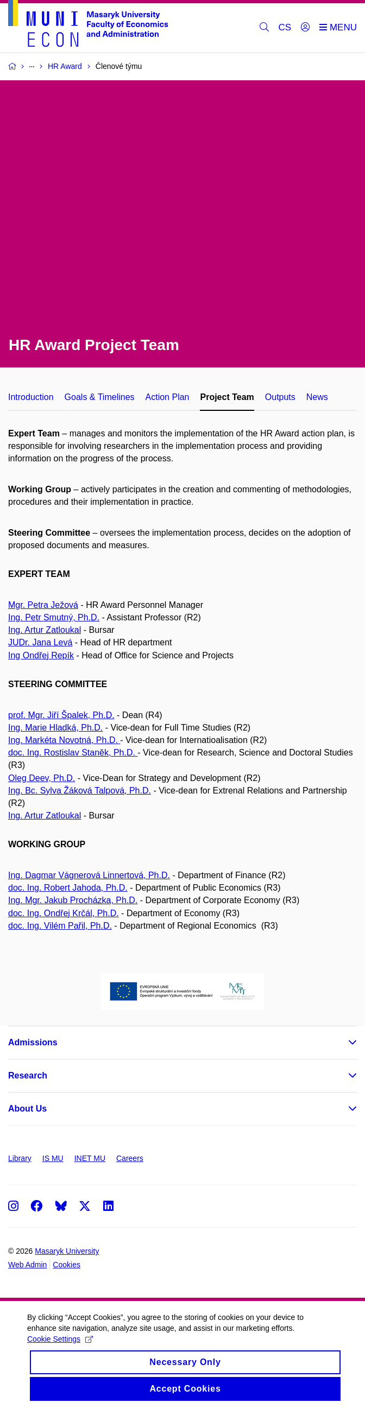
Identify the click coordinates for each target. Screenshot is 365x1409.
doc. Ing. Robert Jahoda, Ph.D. (68, 887)
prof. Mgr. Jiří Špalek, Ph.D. (61, 715)
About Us (27, 1108)
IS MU (53, 1158)
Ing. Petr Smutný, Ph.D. (53, 617)
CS (285, 27)
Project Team (227, 397)
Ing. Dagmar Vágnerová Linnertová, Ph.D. (89, 875)
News (317, 397)
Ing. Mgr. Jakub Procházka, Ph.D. (72, 900)
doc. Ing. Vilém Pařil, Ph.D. (60, 925)
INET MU (89, 1158)
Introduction (31, 397)
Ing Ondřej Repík (41, 655)
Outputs (280, 397)
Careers (129, 1158)
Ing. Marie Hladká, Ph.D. (55, 727)
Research (27, 1075)
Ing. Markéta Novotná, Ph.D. (64, 740)
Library (20, 1158)
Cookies (66, 1264)
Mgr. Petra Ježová (43, 605)
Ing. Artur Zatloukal (44, 629)
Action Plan (168, 397)
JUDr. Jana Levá (40, 642)
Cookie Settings (60, 1348)
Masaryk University (67, 1251)
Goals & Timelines (100, 397)
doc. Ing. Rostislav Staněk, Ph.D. (72, 752)
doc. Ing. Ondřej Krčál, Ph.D (62, 913)
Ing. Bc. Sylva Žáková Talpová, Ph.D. (79, 790)
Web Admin (27, 1264)
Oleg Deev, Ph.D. (41, 778)
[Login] (305, 27)
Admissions (33, 1042)
